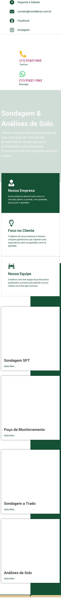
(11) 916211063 (30, 60)
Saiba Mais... (9, 366)
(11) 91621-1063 (30, 80)
